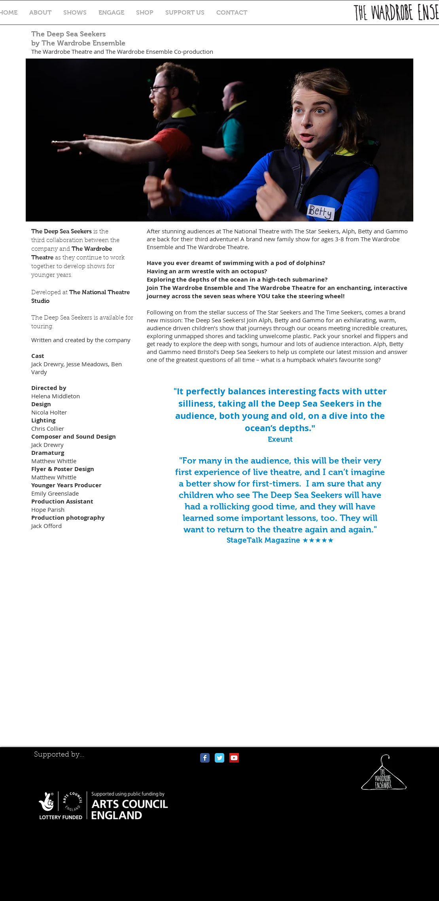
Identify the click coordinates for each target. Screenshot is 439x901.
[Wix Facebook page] (205, 758)
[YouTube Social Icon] (234, 758)
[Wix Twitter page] (219, 758)
